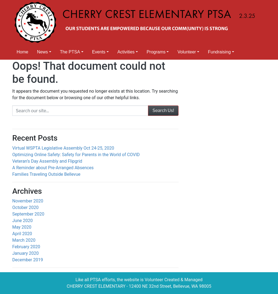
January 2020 (25, 253)
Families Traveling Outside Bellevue (46, 174)
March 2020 (23, 240)
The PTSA (70, 52)
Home (22, 52)
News (42, 52)
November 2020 (27, 201)
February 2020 (26, 246)
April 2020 (22, 233)
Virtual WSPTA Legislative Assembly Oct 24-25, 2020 (63, 148)
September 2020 (28, 214)
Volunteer (186, 52)
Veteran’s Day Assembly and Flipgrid (47, 161)
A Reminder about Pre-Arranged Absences (53, 167)
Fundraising (219, 52)
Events (98, 52)
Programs (156, 52)
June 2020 (22, 220)
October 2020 (25, 207)
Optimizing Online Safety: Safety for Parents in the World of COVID (76, 154)
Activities (126, 52)
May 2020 (21, 227)
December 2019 (27, 259)
